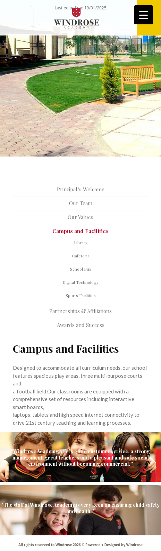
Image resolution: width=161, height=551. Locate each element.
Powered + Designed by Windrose (114, 544)
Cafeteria (81, 255)
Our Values (80, 217)
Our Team (80, 203)
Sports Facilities (81, 295)
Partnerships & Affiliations (80, 311)
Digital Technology (80, 282)
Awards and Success (80, 324)
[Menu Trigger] (143, 14)
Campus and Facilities (80, 230)
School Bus (80, 269)
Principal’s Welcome (80, 189)
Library (80, 242)
